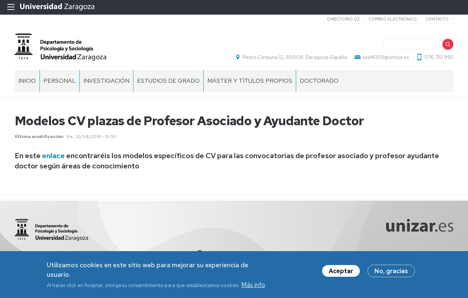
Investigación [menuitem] (106, 81)
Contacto (437, 19)
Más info (253, 286)
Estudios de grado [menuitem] (168, 81)
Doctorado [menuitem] (319, 81)
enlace (53, 155)
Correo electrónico (393, 19)
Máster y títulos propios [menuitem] (249, 81)
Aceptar (341, 272)
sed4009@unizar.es (386, 57)
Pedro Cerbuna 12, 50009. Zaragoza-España (295, 57)
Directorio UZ (343, 19)
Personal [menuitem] (60, 81)
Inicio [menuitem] (27, 81)
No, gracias (391, 272)
